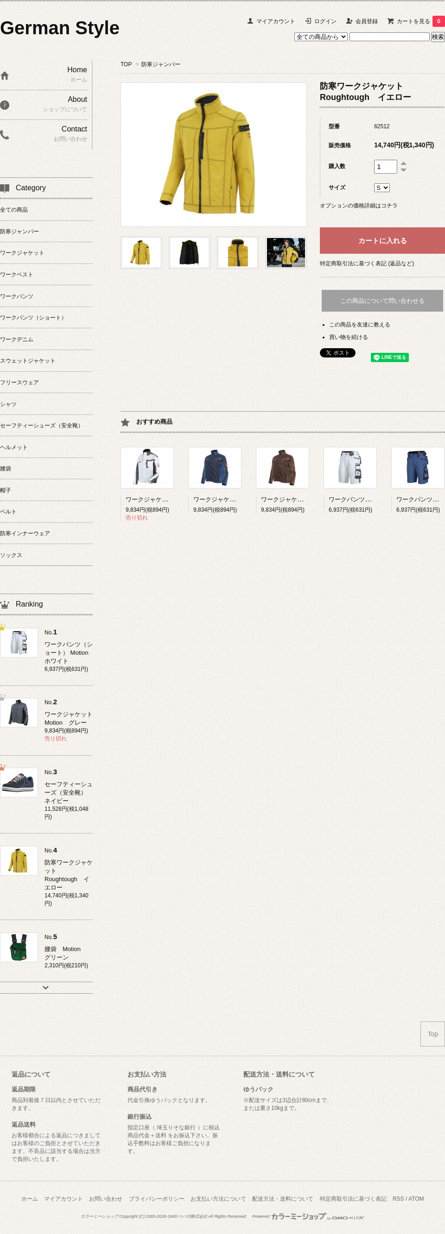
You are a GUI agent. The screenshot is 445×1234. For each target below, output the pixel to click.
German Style (60, 28)
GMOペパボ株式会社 (187, 1216)
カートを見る (421, 21)
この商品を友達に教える (359, 324)
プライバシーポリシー (156, 1199)
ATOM (416, 1199)
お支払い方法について (218, 1199)
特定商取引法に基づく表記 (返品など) (367, 263)
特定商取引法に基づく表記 (353, 1199)
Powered (308, 1216)
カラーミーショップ (99, 1216)
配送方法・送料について (282, 1199)
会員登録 (367, 21)
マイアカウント (275, 21)
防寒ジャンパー (160, 64)
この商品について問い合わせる (382, 300)
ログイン (325, 21)
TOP (126, 64)
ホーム (29, 1199)
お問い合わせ (105, 1199)
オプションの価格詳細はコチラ (359, 205)
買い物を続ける (348, 337)
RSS (398, 1199)
